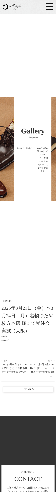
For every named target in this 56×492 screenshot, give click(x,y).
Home (19, 148)
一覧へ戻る (28, 389)
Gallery (29, 148)
